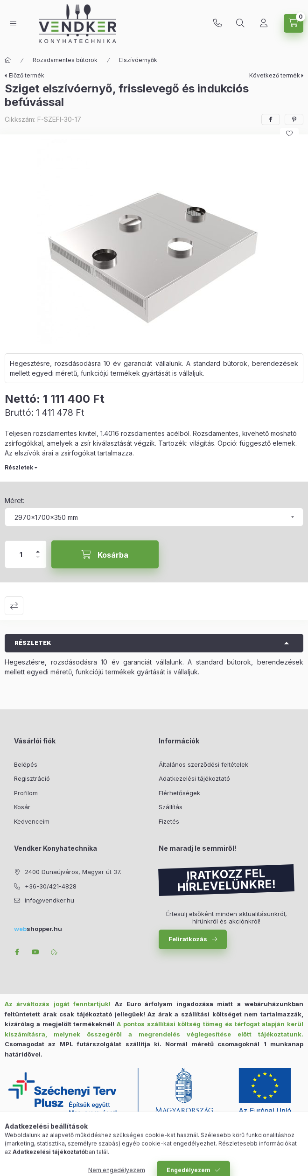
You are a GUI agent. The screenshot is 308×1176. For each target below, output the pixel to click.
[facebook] (270, 119)
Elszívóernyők (138, 59)
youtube (35, 952)
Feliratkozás (187, 939)
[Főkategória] (8, 60)
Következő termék (274, 75)
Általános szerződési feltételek (203, 764)
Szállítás (170, 807)
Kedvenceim (31, 821)
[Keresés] (240, 23)
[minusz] (38, 561)
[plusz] (38, 547)
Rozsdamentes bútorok (65, 59)
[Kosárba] (105, 554)
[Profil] (263, 23)
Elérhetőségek (179, 793)
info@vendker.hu (49, 900)
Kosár (22, 807)
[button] (154, 241)
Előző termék (26, 75)
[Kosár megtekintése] (293, 23)
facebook (16, 952)
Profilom (26, 793)
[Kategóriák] (13, 23)
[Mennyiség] (21, 554)
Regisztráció (32, 778)
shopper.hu (38, 928)
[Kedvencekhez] (289, 133)
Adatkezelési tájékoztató (194, 778)
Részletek (19, 467)
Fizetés (169, 821)
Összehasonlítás (14, 605)
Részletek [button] (32, 642)
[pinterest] (294, 119)
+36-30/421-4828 (217, 23)
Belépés (25, 764)
